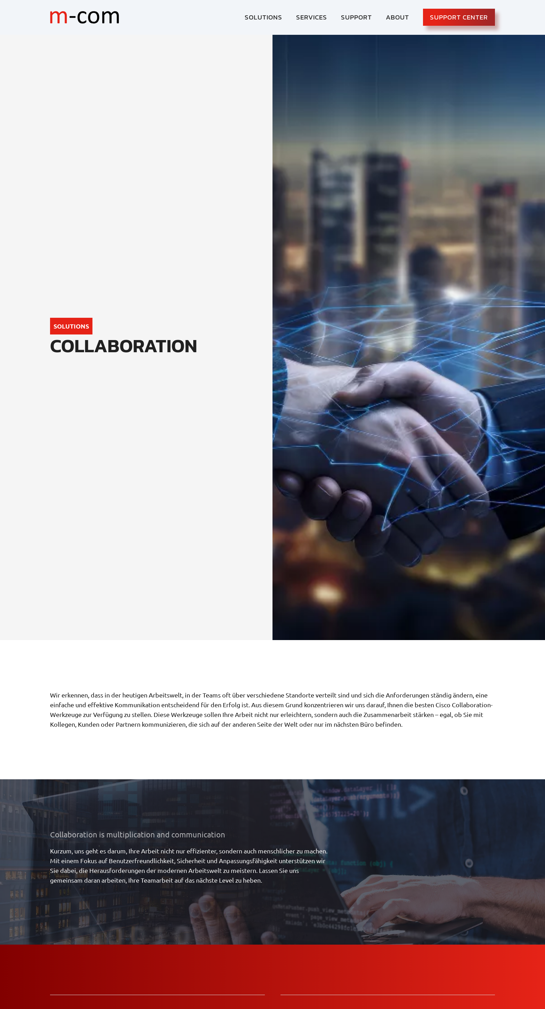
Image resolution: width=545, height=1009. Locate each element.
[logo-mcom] (84, 17)
